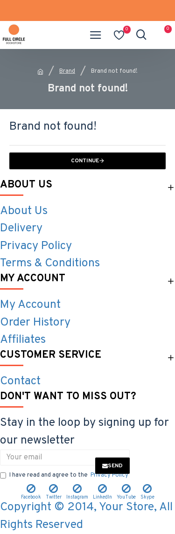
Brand (67, 71)
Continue (85, 161)
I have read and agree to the (65, 475)
